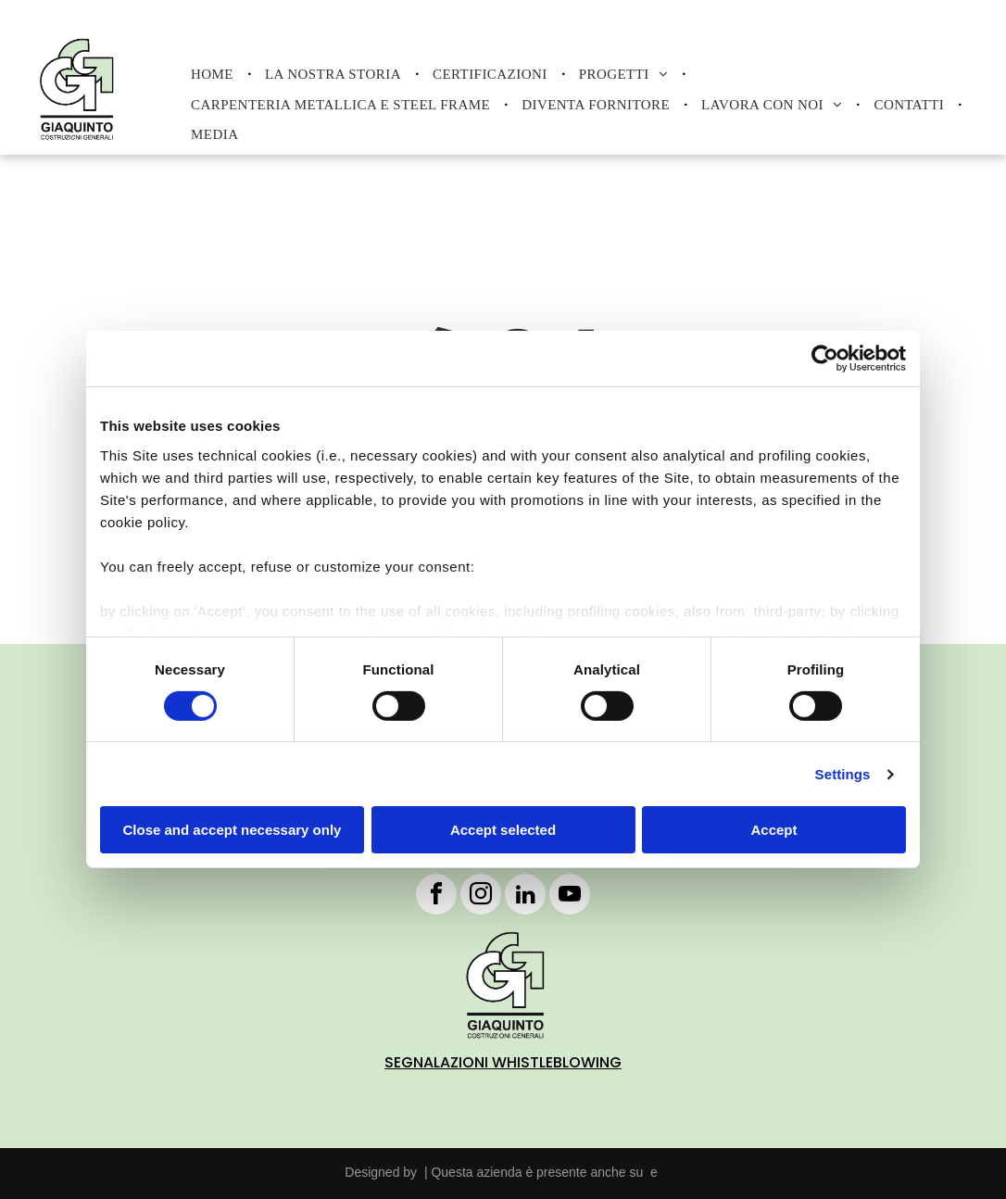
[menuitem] (214, 74)
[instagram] (480, 896)
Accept (773, 830)
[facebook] (436, 896)
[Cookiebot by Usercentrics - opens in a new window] (825, 358)
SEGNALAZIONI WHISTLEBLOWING (503, 1062)
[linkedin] (525, 896)
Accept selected (503, 830)
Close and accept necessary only (232, 830)
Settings (843, 774)
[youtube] (569, 896)
